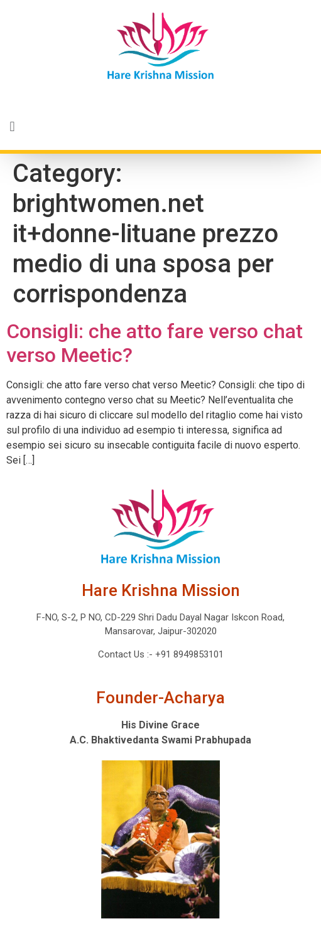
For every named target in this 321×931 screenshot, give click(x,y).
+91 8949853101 (188, 654)
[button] (160, 127)
